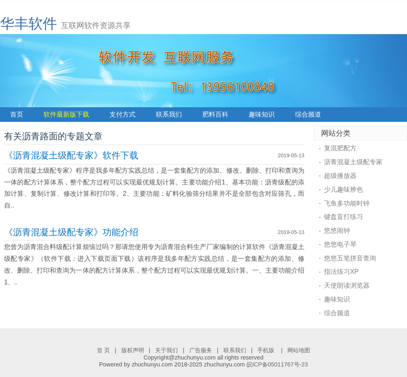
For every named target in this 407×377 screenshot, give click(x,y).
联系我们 (169, 114)
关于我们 (166, 350)
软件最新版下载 (66, 114)
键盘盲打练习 (343, 216)
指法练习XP (341, 271)
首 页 (103, 350)
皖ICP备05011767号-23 (277, 364)
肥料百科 (215, 114)
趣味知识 (262, 114)
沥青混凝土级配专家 (353, 161)
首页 (16, 114)
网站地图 (298, 350)
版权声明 (132, 350)
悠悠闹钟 (337, 230)
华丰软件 (28, 23)
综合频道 (308, 114)
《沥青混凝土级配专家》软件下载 (71, 155)
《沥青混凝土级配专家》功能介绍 (71, 232)
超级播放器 (340, 175)
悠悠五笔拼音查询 (350, 258)
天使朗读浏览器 (347, 285)
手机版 (266, 350)
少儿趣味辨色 (343, 189)
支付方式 (122, 114)
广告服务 (200, 350)
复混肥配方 (340, 148)
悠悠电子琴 (340, 244)
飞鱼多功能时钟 (347, 203)
